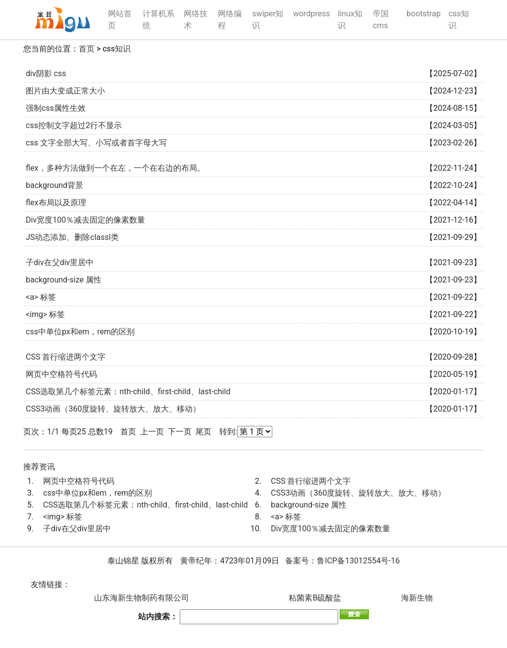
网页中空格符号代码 (61, 374)
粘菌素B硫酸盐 (315, 597)
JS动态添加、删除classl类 (72, 237)
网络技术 (195, 19)
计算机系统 (158, 19)
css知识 (459, 19)
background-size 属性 (63, 279)
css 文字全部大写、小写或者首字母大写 (96, 142)
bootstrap (423, 13)
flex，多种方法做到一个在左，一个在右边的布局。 (115, 168)
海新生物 (417, 597)
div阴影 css (46, 73)
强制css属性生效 (56, 108)
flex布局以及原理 (56, 202)
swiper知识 (267, 19)
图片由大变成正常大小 (65, 90)
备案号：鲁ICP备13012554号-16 (342, 560)
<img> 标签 (45, 314)
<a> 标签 (41, 297)
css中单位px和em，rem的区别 (80, 331)
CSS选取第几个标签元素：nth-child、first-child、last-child (128, 391)
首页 (87, 48)
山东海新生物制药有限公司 (141, 597)
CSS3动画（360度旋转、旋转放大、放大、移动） (113, 409)
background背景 (54, 185)
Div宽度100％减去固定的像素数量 (85, 220)
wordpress (311, 13)
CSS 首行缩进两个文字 (65, 357)
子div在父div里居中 (60, 262)
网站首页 (120, 19)
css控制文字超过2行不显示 (74, 125)
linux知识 (350, 19)
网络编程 (230, 19)
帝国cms (381, 19)
